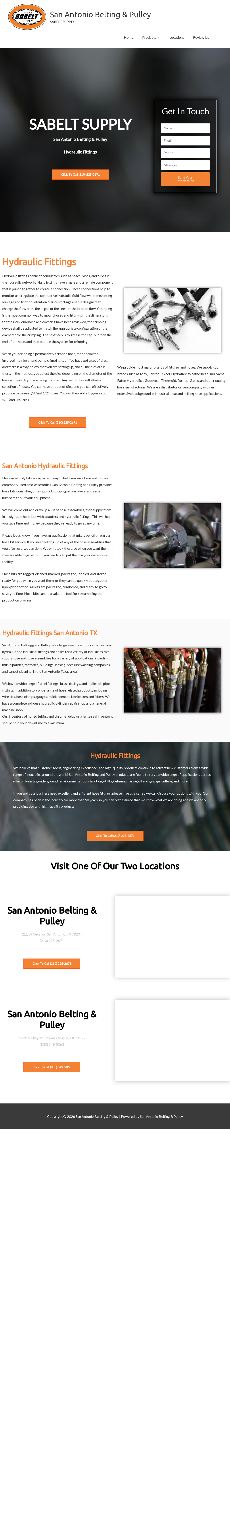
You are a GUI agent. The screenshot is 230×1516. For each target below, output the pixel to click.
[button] (151, 37)
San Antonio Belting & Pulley (100, 14)
